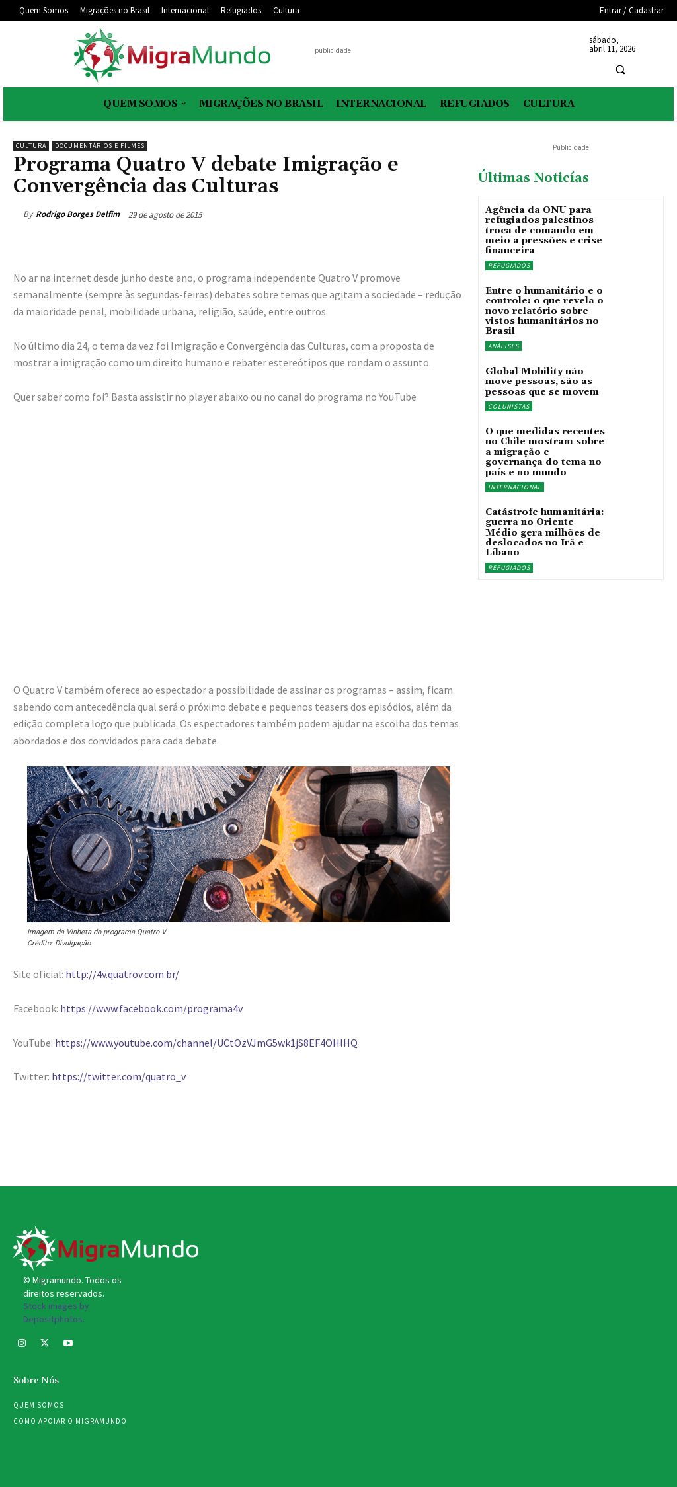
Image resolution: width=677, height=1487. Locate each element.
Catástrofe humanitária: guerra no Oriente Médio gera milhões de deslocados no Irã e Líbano (544, 532)
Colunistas (509, 406)
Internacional (514, 487)
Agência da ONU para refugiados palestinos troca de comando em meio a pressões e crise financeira (543, 230)
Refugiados (509, 265)
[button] (620, 70)
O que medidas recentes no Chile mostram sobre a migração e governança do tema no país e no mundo (545, 452)
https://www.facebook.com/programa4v (151, 1008)
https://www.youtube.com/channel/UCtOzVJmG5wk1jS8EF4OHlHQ (206, 1042)
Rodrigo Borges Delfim (78, 214)
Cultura (31, 146)
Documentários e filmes (99, 146)
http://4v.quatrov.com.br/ (122, 974)
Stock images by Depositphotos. (56, 1312)
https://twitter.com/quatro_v (119, 1076)
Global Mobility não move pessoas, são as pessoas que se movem (542, 382)
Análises (503, 346)
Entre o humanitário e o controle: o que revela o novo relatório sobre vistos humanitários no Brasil (544, 311)
